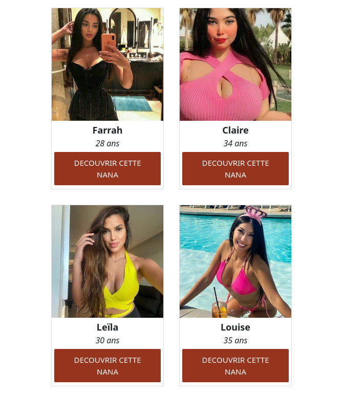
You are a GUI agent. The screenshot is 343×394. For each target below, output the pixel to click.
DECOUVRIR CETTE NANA (107, 169)
